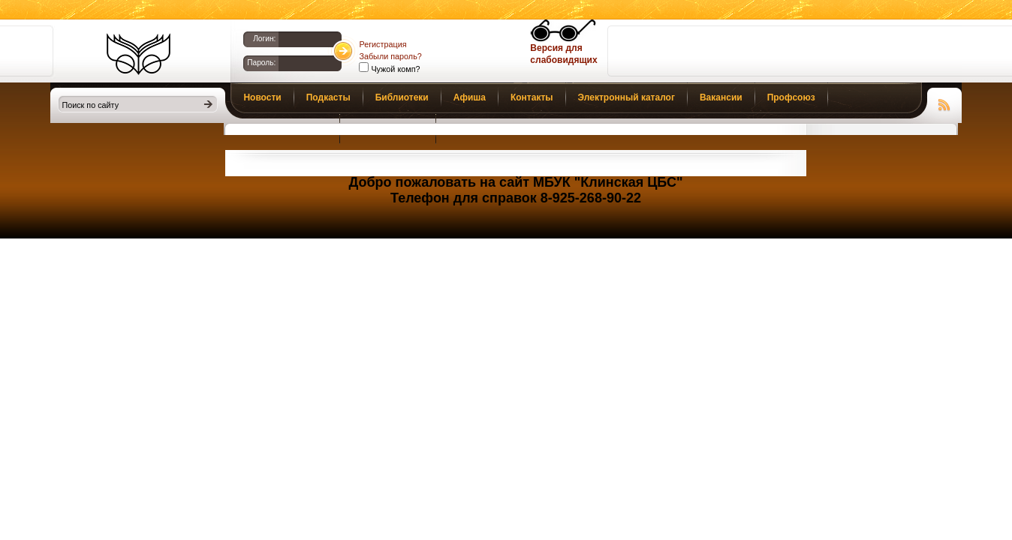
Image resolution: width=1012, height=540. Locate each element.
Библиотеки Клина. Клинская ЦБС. (138, 54)
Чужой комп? (394, 69)
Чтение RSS (944, 102)
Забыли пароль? (390, 56)
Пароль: (261, 62)
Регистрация (382, 44)
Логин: (264, 38)
